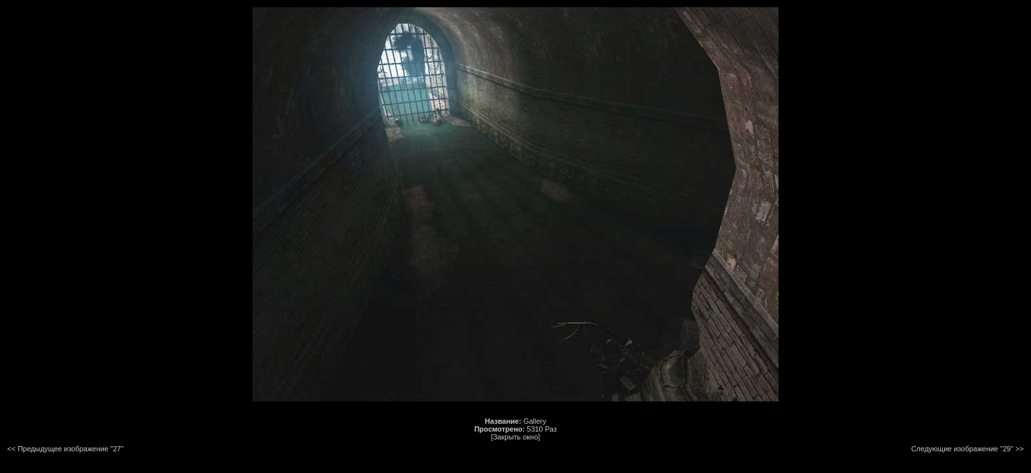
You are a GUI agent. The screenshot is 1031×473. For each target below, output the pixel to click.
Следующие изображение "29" (962, 449)
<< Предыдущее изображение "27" (65, 449)
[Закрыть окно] (515, 437)
